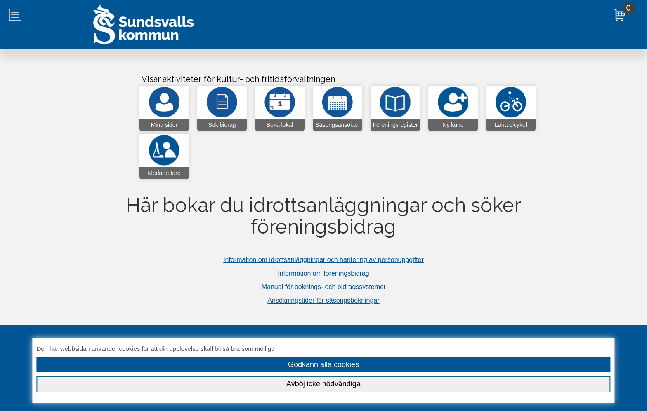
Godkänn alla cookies (323, 364)
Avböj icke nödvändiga (323, 384)
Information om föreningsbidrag (323, 273)
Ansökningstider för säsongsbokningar (323, 300)
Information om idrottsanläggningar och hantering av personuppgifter (323, 259)
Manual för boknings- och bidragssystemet (324, 286)
